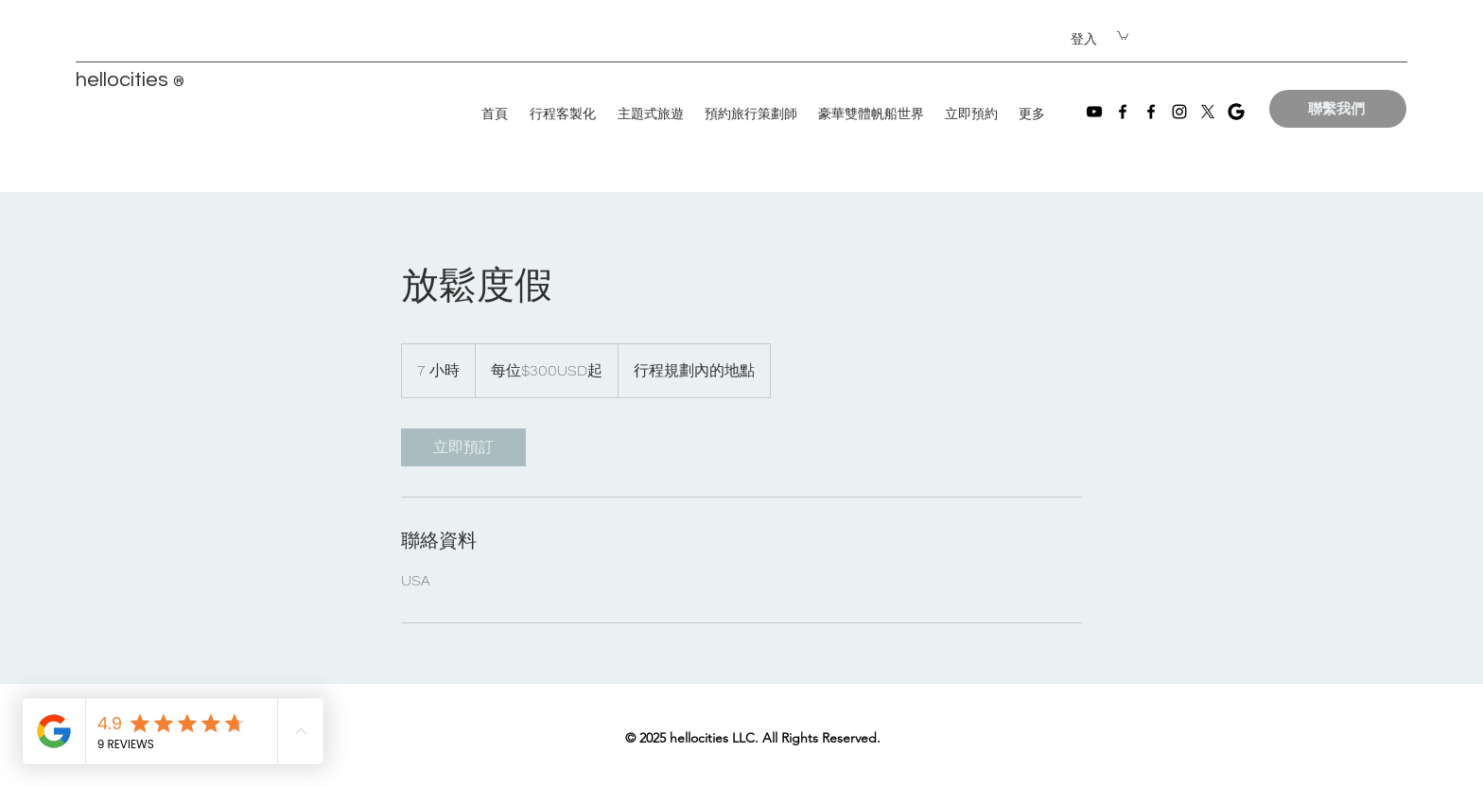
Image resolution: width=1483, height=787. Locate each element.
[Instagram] (1179, 111)
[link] (463, 447)
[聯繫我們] (1337, 109)
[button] (1122, 35)
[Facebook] (1122, 111)
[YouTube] (1094, 111)
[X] (1207, 111)
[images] (1236, 111)
